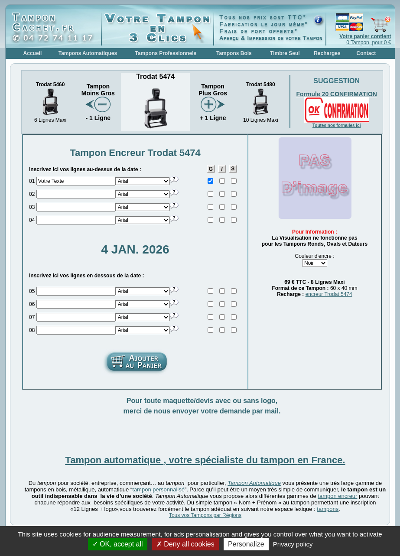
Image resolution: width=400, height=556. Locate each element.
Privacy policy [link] (293, 544)
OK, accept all (117, 544)
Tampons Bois (234, 53)
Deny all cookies (185, 544)
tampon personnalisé (158, 489)
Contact (366, 53)
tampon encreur (337, 496)
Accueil (32, 53)
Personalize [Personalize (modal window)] (246, 544)
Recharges (327, 53)
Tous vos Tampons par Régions (205, 515)
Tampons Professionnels (165, 53)
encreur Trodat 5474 (329, 294)
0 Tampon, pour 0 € (365, 39)
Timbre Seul (284, 53)
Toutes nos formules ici (336, 125)
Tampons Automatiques (88, 53)
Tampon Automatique (254, 483)
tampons (327, 509)
